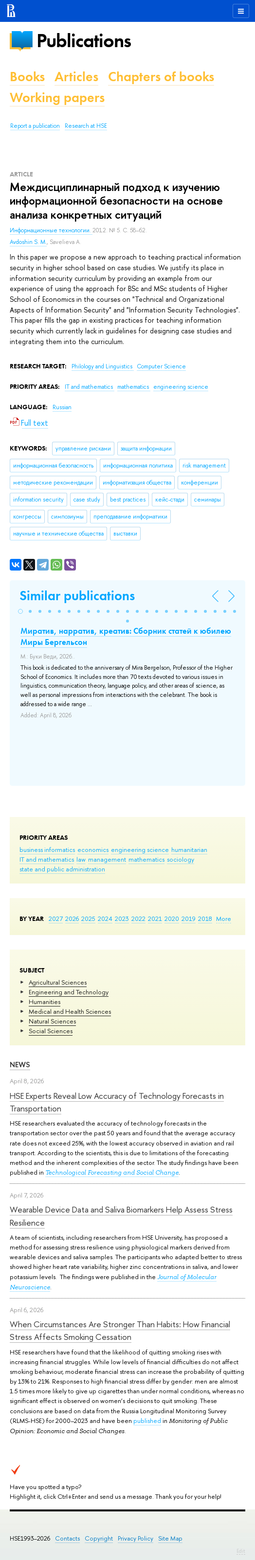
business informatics (47, 849)
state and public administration (62, 869)
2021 (155, 918)
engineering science (140, 849)
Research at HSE (86, 126)
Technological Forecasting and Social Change (112, 1172)
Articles (76, 76)
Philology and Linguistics (103, 366)
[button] (20, 611)
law (81, 859)
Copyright (99, 1538)
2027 (56, 918)
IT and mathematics (46, 859)
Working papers (57, 97)
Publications (83, 40)
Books (27, 76)
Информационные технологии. (51, 230)
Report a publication (35, 126)
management (107, 859)
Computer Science (161, 366)
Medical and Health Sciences (70, 1011)
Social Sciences (51, 1030)
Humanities (44, 1001)
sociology (180, 859)
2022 (138, 918)
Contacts (67, 1538)
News (20, 1064)
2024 (105, 918)
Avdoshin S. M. (28, 242)
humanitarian (189, 849)
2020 (171, 918)
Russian (62, 407)
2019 (189, 918)
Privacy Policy (135, 1538)
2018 (205, 918)
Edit (241, 1550)
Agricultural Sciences (58, 982)
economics (93, 849)
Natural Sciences (52, 1021)
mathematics (146, 859)
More (223, 918)
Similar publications (77, 595)
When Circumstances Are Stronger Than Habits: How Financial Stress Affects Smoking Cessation (120, 1330)
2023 (122, 918)
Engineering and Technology (69, 992)
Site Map (170, 1538)
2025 (88, 918)
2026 (72, 918)
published (147, 1420)
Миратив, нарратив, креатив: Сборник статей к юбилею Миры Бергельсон (125, 636)
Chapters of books (161, 76)
